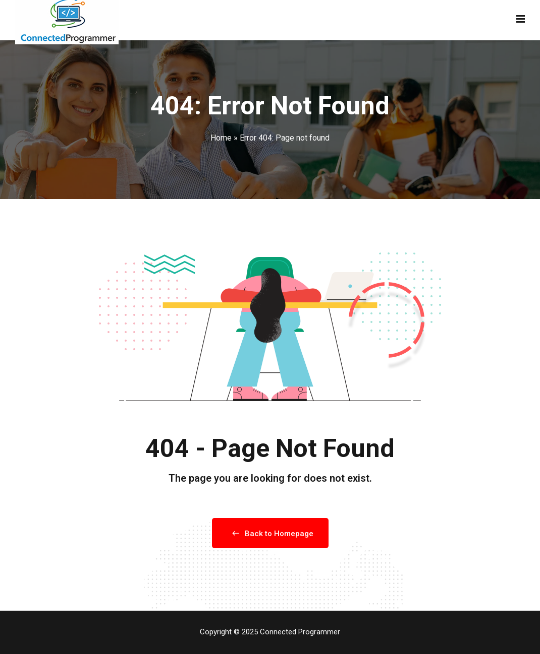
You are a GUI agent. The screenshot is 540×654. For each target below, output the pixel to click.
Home (221, 138)
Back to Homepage (270, 533)
